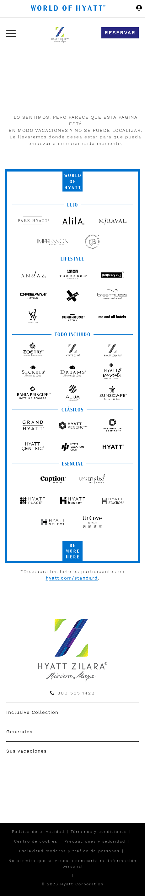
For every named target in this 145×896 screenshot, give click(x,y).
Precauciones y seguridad (94, 841)
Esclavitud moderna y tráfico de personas (69, 851)
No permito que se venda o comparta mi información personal (72, 864)
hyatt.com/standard (72, 577)
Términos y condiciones (99, 831)
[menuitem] (72, 712)
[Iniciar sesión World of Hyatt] (139, 9)
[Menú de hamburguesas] (11, 33)
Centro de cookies (35, 841)
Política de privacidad (38, 831)
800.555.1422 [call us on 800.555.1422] (76, 692)
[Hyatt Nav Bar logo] (69, 9)
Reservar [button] (120, 33)
